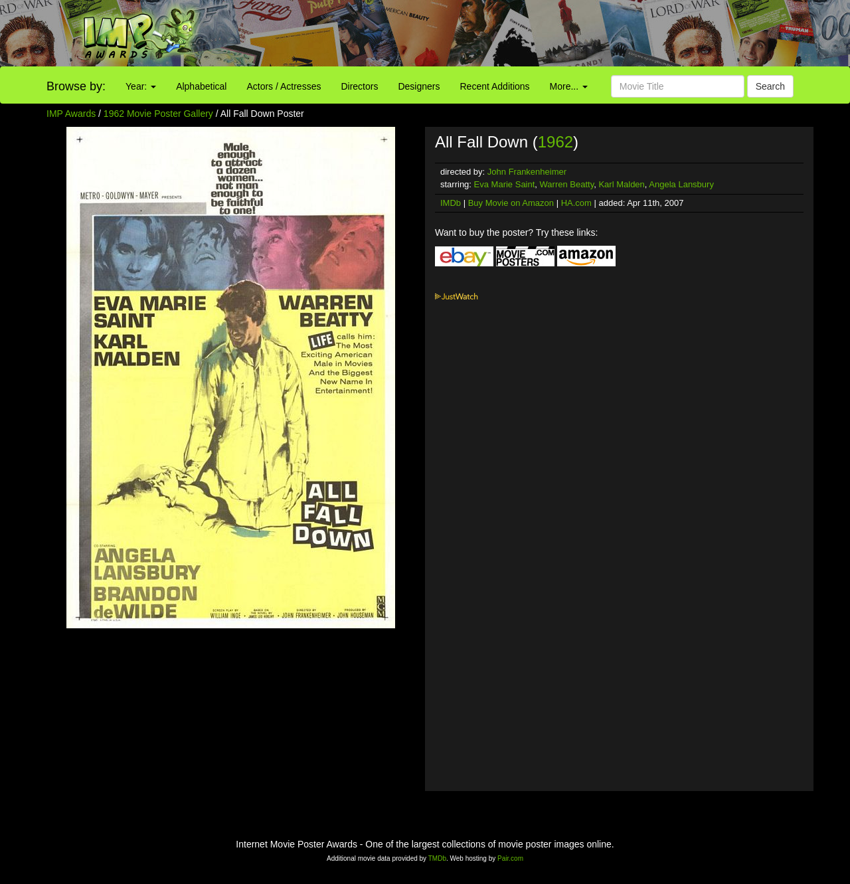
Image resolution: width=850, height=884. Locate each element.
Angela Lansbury (681, 184)
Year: (141, 86)
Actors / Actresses (283, 86)
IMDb (450, 203)
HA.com (576, 203)
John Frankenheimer (526, 172)
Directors (359, 86)
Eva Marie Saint (504, 184)
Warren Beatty (567, 184)
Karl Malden (621, 184)
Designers (419, 86)
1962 (555, 142)
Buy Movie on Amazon (511, 203)
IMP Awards (71, 113)
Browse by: (76, 86)
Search (770, 86)
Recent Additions (495, 86)
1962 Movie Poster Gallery (158, 113)
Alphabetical (201, 86)
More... (569, 86)
